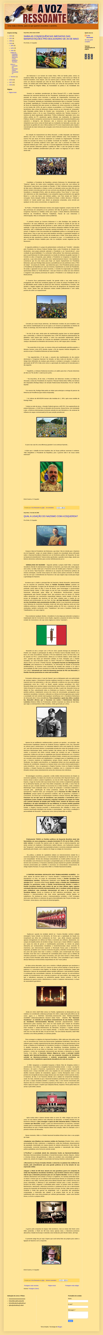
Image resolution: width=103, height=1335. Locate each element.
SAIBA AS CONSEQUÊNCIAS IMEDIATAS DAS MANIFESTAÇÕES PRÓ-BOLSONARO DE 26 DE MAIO (51, 37)
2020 (10, 41)
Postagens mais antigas (72, 1285)
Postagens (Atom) (34, 1288)
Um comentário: (50, 507)
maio (12, 50)
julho (12, 45)
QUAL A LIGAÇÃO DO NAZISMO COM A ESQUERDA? (51, 516)
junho (12, 48)
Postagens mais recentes (31, 1285)
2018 (10, 80)
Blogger (60, 1327)
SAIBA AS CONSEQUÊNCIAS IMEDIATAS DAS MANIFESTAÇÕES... (14, 57)
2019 (10, 43)
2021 (10, 38)
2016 (10, 85)
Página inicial (52, 1285)
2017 (10, 82)
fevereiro (13, 76)
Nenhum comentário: (51, 1280)
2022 (10, 36)
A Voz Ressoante (90, 36)
